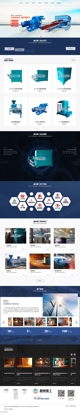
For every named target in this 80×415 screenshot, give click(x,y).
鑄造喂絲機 (15, 393)
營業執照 (37, 406)
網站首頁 (21, 3)
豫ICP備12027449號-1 (24, 406)
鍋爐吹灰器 (15, 397)
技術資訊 (24, 393)
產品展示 (33, 3)
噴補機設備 (15, 394)
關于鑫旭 (27, 3)
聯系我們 (59, 3)
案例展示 (40, 3)
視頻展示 (52, 3)
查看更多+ (40, 280)
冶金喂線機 (15, 391)
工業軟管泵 (15, 398)
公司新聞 (24, 391)
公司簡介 (6, 391)
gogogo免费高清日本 (4, 411)
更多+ (74, 60)
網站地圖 (30, 406)
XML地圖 (33, 406)
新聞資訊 (46, 3)
